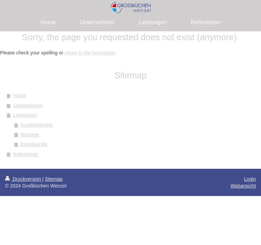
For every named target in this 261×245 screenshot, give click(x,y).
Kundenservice (36, 125)
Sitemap (54, 179)
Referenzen (25, 154)
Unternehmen (28, 105)
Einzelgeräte (33, 144)
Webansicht (243, 186)
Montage (29, 134)
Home (19, 95)
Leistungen (25, 115)
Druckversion (23, 179)
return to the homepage (90, 52)
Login (250, 179)
